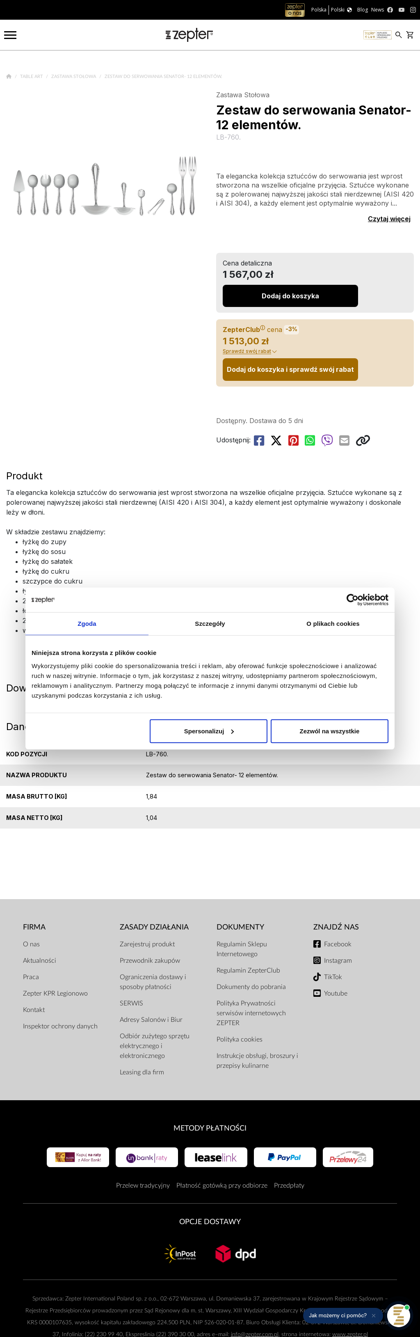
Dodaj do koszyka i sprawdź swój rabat (290, 369)
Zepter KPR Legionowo (55, 993)
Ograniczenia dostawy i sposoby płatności (153, 982)
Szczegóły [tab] (210, 623)
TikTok (333, 977)
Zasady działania (154, 927)
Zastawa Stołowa (74, 76)
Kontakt (34, 1010)
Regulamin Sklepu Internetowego (242, 949)
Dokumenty (240, 927)
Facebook (338, 944)
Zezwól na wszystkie (330, 730)
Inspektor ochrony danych (60, 1026)
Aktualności (39, 960)
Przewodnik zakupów (150, 960)
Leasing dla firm (142, 1072)
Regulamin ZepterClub (248, 970)
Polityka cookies (239, 1039)
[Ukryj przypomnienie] (373, 1315)
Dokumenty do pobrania (251, 987)
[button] (343, 1315)
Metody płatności (210, 1128)
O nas (31, 944)
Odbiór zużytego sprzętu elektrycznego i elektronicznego (154, 1046)
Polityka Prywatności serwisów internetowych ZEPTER (251, 1013)
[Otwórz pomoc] (398, 1315)
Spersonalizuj (209, 730)
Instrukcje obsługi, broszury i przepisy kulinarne (257, 1061)
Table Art (32, 76)
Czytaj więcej (389, 219)
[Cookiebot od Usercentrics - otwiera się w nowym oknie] (352, 600)
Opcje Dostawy (210, 1221)
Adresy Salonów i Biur (151, 1019)
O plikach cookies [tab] (332, 623)
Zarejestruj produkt (147, 944)
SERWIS (131, 1003)
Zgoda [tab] (87, 623)
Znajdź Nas (336, 927)
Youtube (335, 993)
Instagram (338, 960)
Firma (34, 927)
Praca (31, 977)
